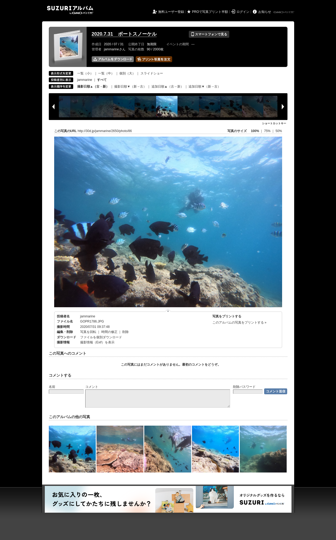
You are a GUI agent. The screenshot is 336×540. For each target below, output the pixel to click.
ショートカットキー (274, 123)
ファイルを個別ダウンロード (101, 337)
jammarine (84, 80)
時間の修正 (109, 332)
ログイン (243, 12)
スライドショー (152, 73)
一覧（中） (106, 73)
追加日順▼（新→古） (205, 86)
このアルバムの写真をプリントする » (239, 322)
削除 (125, 332)
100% (255, 131)
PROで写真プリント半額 (210, 12)
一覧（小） (85, 73)
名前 (52, 387)
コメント (91, 387)
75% (267, 131)
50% (278, 131)
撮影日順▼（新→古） (130, 86)
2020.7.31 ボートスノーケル (124, 34)
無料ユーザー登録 (171, 12)
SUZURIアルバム (70, 10)
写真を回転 (88, 332)
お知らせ (264, 12)
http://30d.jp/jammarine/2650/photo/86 (105, 131)
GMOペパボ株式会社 (284, 12)
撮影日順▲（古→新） (93, 86)
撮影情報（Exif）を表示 (97, 342)
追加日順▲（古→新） (168, 86)
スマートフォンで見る (209, 34)
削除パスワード (244, 387)
